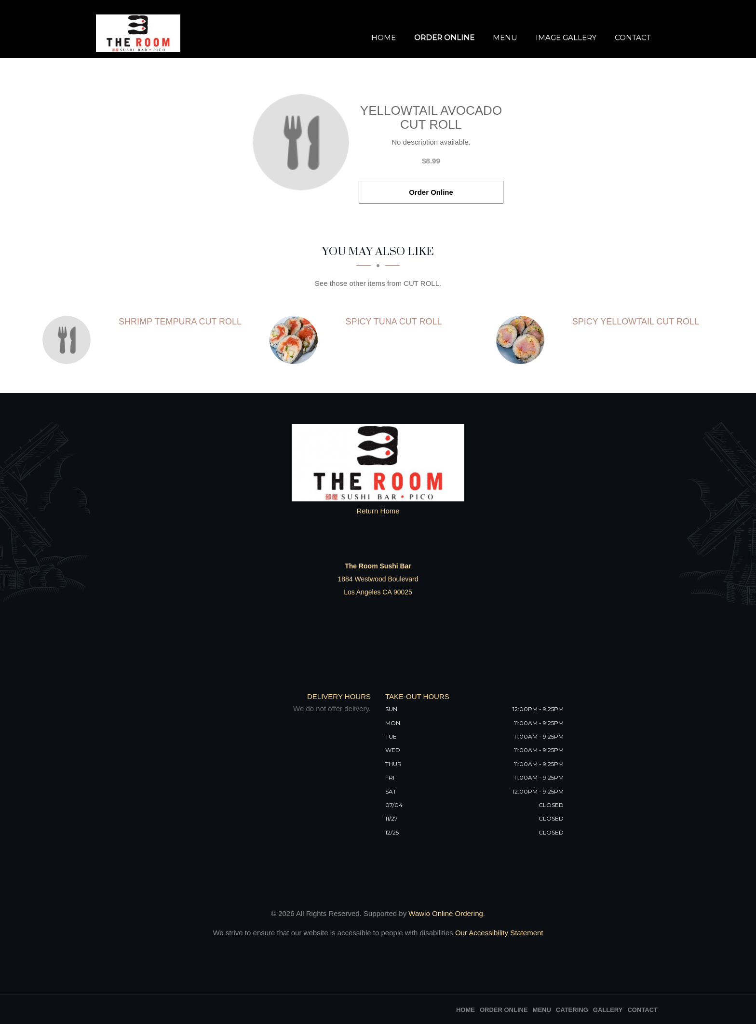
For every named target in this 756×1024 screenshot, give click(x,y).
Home (383, 37)
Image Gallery (566, 37)
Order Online (444, 37)
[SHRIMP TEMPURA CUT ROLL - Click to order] (68, 340)
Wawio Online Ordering (445, 913)
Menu (505, 37)
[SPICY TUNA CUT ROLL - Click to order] (296, 340)
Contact (633, 37)
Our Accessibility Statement (498, 933)
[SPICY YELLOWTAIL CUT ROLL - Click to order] (522, 340)
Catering (572, 1009)
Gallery (608, 1009)
